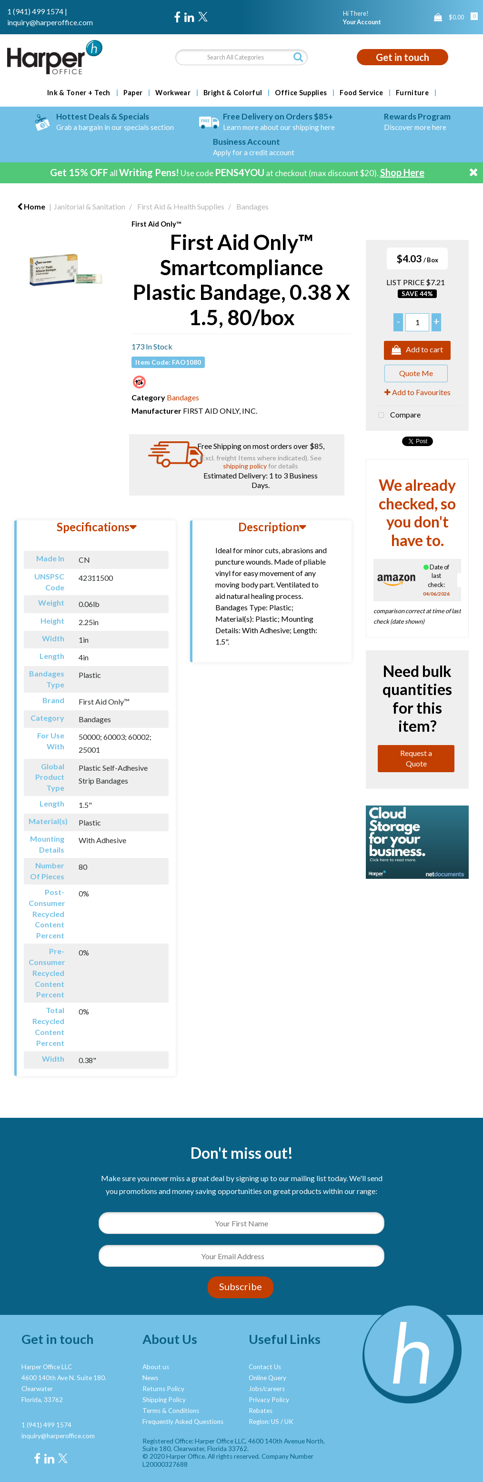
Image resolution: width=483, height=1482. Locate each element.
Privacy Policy (269, 1399)
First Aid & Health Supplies (180, 206)
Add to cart (417, 350)
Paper (133, 93)
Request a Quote (416, 758)
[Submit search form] (298, 57)
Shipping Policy (164, 1399)
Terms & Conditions (170, 1410)
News (150, 1378)
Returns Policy (163, 1388)
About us (155, 1367)
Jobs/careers (267, 1388)
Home (31, 206)
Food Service (361, 93)
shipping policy (245, 466)
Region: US (264, 1421)
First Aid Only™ (156, 224)
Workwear (173, 93)
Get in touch (402, 57)
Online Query (267, 1378)
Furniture (412, 93)
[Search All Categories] (241, 57)
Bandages (252, 206)
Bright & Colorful (232, 93)
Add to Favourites (417, 392)
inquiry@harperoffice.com (50, 22)
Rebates (260, 1410)
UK (288, 1421)
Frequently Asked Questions (182, 1421)
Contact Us (265, 1367)
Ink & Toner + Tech (79, 93)
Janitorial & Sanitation (89, 206)
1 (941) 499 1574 (35, 11)
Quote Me (416, 373)
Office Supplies (301, 93)
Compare (397, 415)
